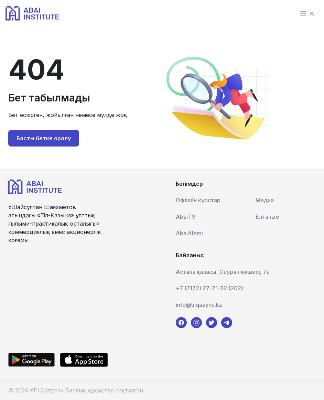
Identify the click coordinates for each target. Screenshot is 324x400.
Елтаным (268, 216)
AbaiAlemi (189, 233)
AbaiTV (185, 216)
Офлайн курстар (198, 200)
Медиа (265, 200)
